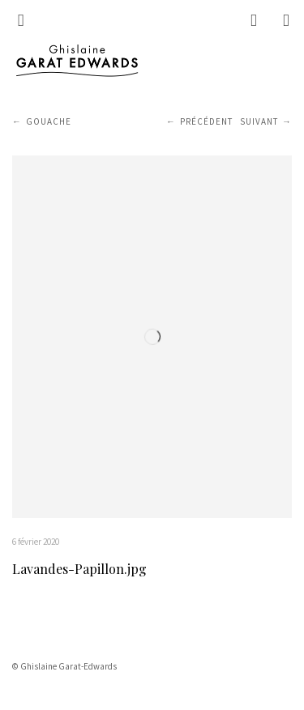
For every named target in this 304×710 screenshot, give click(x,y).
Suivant (259, 121)
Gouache (48, 121)
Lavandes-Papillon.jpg (79, 568)
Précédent (206, 121)
